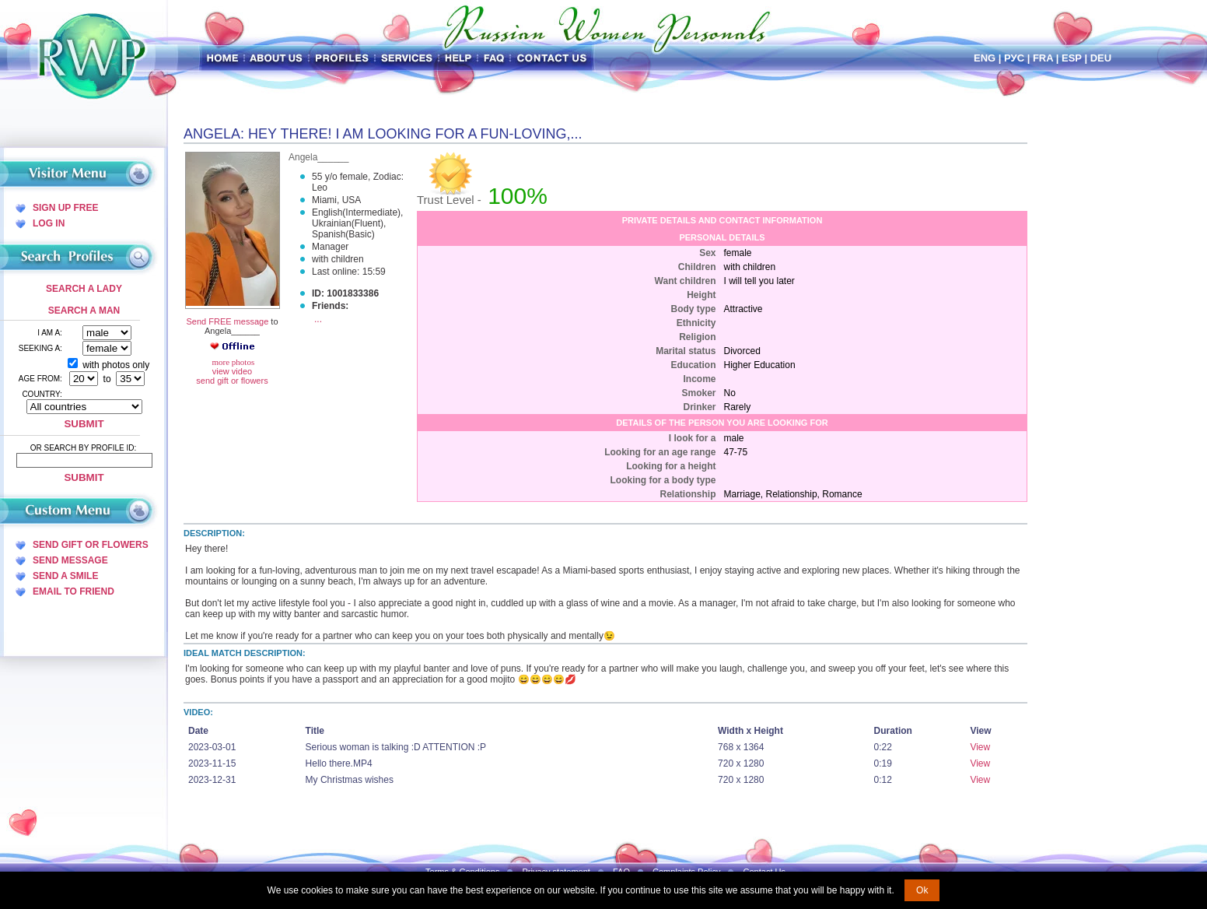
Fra (1043, 58)
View (980, 747)
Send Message (70, 560)
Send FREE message (227, 321)
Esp (1072, 58)
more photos (232, 362)
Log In (49, 223)
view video (232, 371)
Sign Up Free (65, 207)
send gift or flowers (232, 380)
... (318, 319)
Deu (1100, 58)
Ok (922, 890)
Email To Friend (73, 591)
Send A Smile (65, 575)
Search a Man (84, 310)
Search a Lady (84, 288)
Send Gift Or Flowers (91, 544)
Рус (1014, 58)
